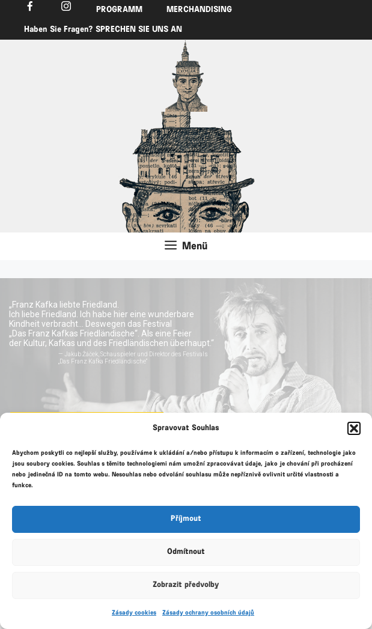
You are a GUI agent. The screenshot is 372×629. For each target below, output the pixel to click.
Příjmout (186, 518)
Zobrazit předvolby (186, 585)
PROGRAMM (119, 10)
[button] (354, 428)
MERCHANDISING (199, 10)
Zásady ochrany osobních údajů (208, 613)
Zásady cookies (134, 613)
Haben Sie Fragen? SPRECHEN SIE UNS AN (103, 29)
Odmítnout (186, 552)
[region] (186, 76)
